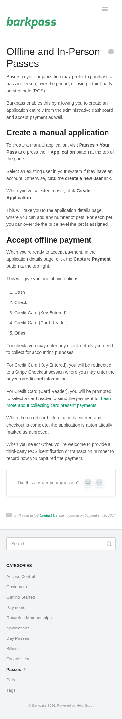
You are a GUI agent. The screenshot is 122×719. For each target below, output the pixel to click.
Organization (18, 659)
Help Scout (85, 705)
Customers (16, 586)
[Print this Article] (111, 52)
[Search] (61, 543)
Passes (16, 669)
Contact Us (48, 515)
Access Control (20, 576)
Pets (10, 679)
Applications (17, 628)
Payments (15, 607)
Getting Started (20, 597)
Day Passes (17, 638)
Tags (10, 690)
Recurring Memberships (29, 617)
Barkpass (39, 705)
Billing (12, 648)
